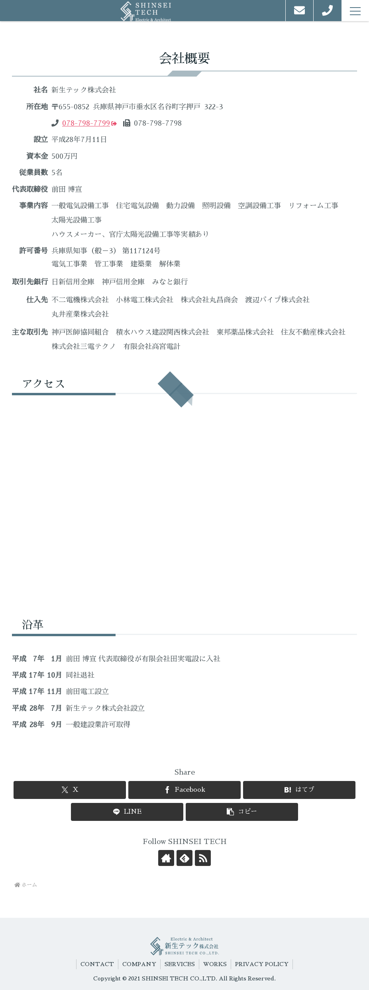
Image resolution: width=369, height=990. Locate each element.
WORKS (215, 964)
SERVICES (180, 964)
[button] (242, 812)
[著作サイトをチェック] (166, 858)
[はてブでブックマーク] (299, 790)
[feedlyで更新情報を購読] (184, 858)
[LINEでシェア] (127, 812)
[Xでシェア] (70, 790)
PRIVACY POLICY (262, 964)
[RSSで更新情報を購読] (203, 858)
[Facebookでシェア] (184, 790)
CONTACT (97, 964)
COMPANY (139, 964)
